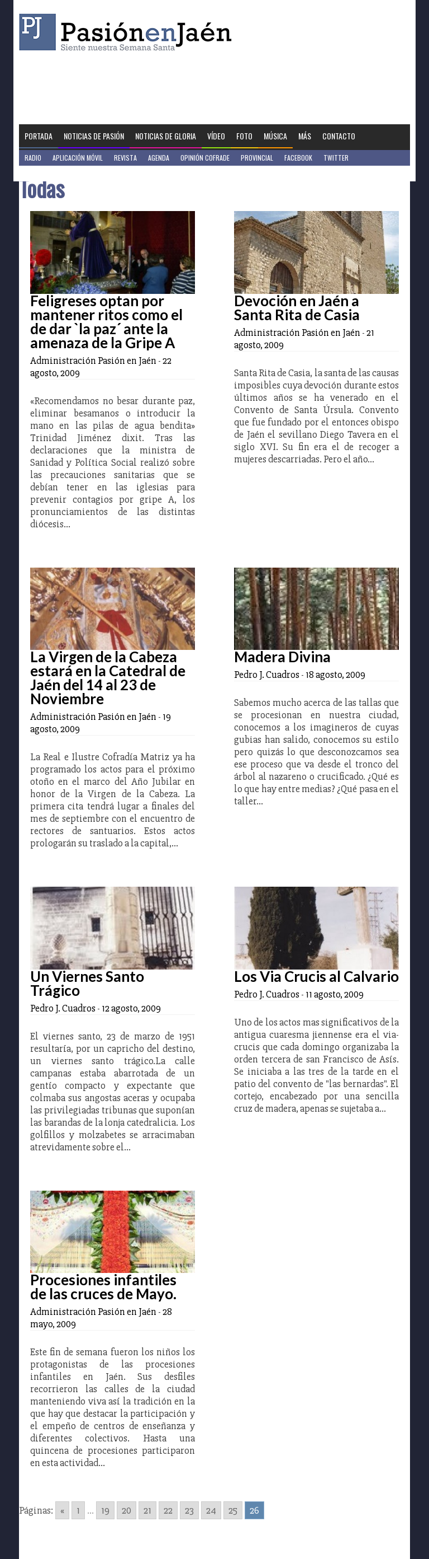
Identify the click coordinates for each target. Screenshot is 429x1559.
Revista (125, 157)
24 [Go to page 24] (211, 1510)
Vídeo (216, 136)
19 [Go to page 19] (105, 1510)
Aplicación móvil (78, 157)
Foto (244, 136)
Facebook (298, 157)
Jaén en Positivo (49, 173)
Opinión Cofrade (205, 157)
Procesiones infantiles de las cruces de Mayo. (103, 1287)
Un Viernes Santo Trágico (87, 983)
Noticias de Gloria (165, 136)
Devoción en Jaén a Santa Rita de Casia (297, 308)
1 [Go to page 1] (78, 1510)
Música (275, 136)
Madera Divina (282, 657)
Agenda (158, 157)
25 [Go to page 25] (232, 1510)
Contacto (338, 136)
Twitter (336, 157)
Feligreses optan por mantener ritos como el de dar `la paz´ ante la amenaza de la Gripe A (106, 322)
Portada (39, 136)
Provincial (257, 157)
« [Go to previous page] (62, 1510)
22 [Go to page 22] (168, 1510)
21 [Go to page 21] (147, 1510)
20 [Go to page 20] (126, 1510)
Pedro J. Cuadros (266, 674)
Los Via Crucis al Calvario (316, 976)
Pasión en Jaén (128, 32)
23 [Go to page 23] (189, 1510)
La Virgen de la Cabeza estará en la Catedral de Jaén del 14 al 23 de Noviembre (107, 678)
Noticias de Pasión (94, 136)
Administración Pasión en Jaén (93, 360)
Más (304, 136)
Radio (33, 157)
